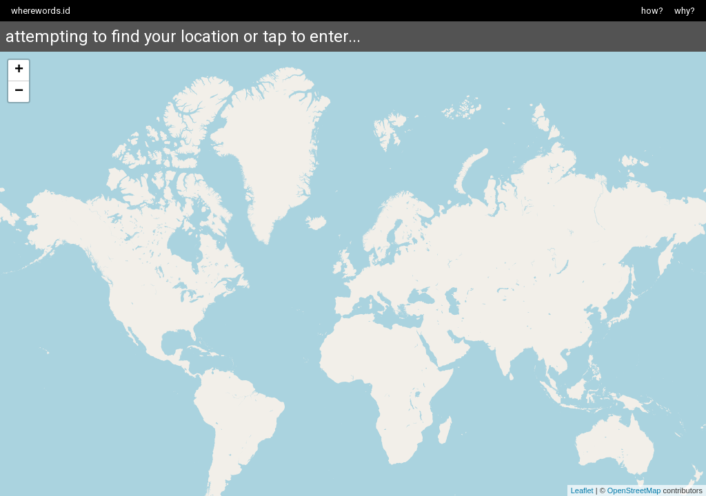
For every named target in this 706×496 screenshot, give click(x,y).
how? (652, 11)
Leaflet (582, 490)
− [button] (18, 91)
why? (684, 11)
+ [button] (18, 70)
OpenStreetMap (634, 490)
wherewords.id (40, 11)
